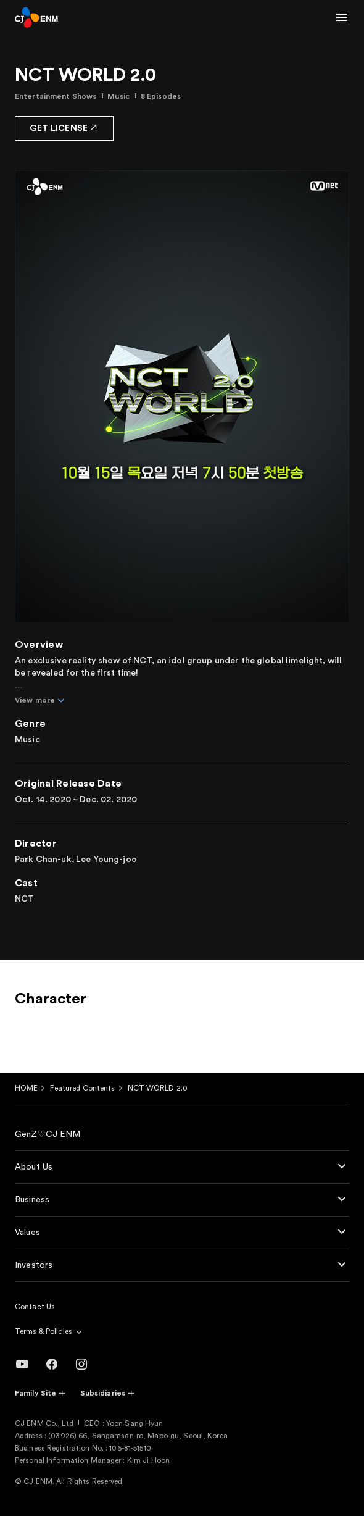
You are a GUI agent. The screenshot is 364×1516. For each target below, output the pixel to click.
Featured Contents (82, 1088)
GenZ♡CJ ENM (48, 1134)
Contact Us (35, 1306)
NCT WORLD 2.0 (158, 1088)
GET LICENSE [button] (64, 127)
